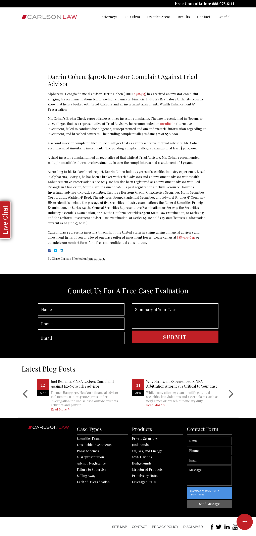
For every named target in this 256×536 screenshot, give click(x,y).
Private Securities (144, 499)
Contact (203, 16)
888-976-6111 (223, 4)
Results (184, 16)
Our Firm (132, 16)
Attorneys (109, 16)
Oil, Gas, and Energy (147, 512)
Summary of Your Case (175, 356)
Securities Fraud (89, 499)
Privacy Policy (165, 527)
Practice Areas (158, 16)
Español (224, 16)
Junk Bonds (140, 505)
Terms (243, 495)
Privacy (236, 495)
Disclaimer (193, 527)
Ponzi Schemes (88, 512)
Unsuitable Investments (94, 505)
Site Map (119, 527)
